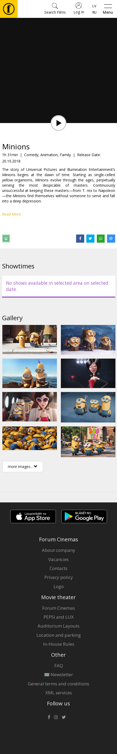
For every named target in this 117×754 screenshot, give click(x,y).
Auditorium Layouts (58, 626)
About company (58, 550)
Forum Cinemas (58, 608)
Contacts (58, 568)
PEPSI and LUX (59, 617)
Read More (11, 214)
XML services (58, 693)
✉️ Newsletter (58, 674)
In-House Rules (58, 644)
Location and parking (58, 635)
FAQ (58, 666)
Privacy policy (58, 577)
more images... (23, 466)
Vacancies (58, 559)
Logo (59, 586)
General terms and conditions (58, 684)
